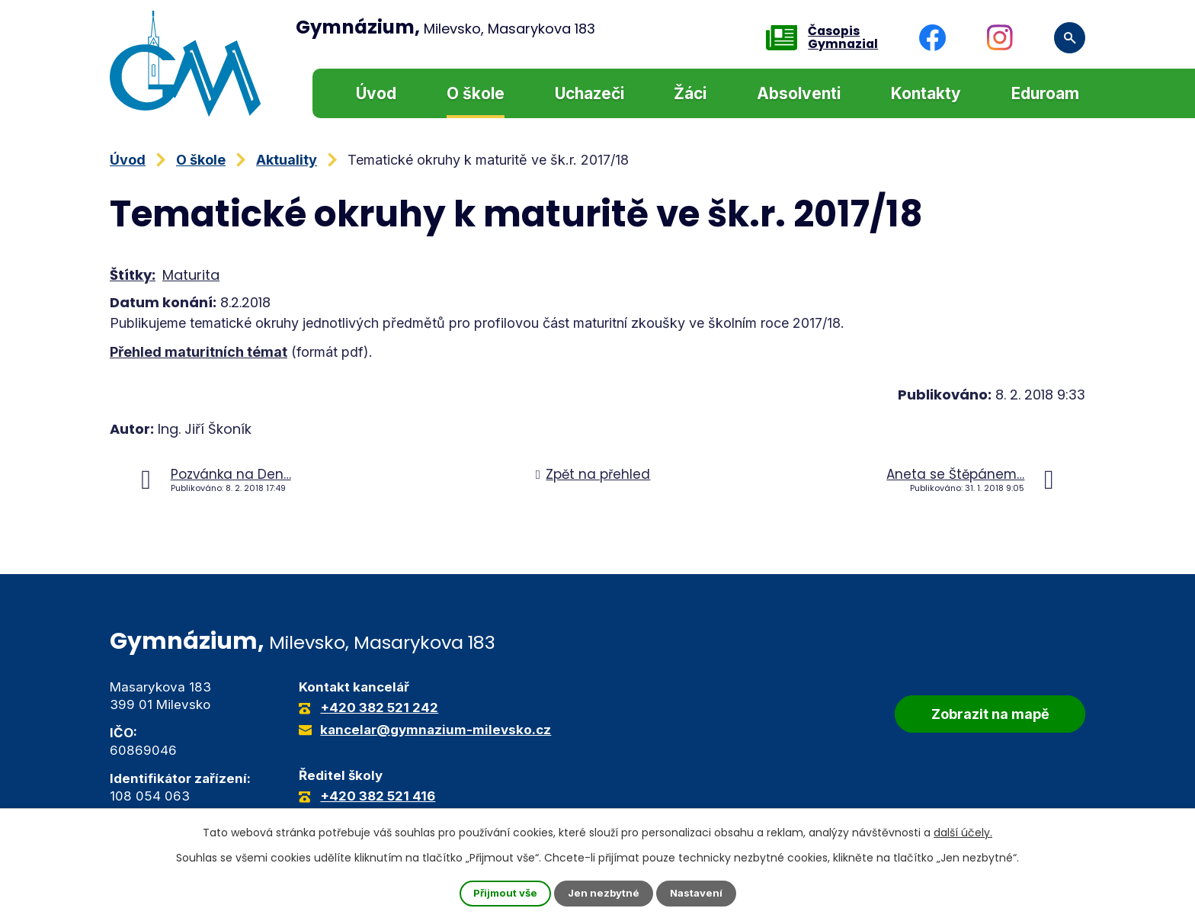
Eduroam (1045, 93)
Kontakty (926, 93)
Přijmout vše (502, 893)
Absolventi (799, 93)
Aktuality (286, 160)
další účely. (963, 831)
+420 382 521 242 (379, 707)
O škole (476, 93)
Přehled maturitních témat (198, 352)
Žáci (690, 93)
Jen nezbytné (604, 893)
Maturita (190, 274)
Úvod (376, 93)
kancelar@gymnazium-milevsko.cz (435, 729)
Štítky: (132, 274)
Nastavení (699, 893)
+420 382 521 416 (377, 796)
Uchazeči (589, 93)
